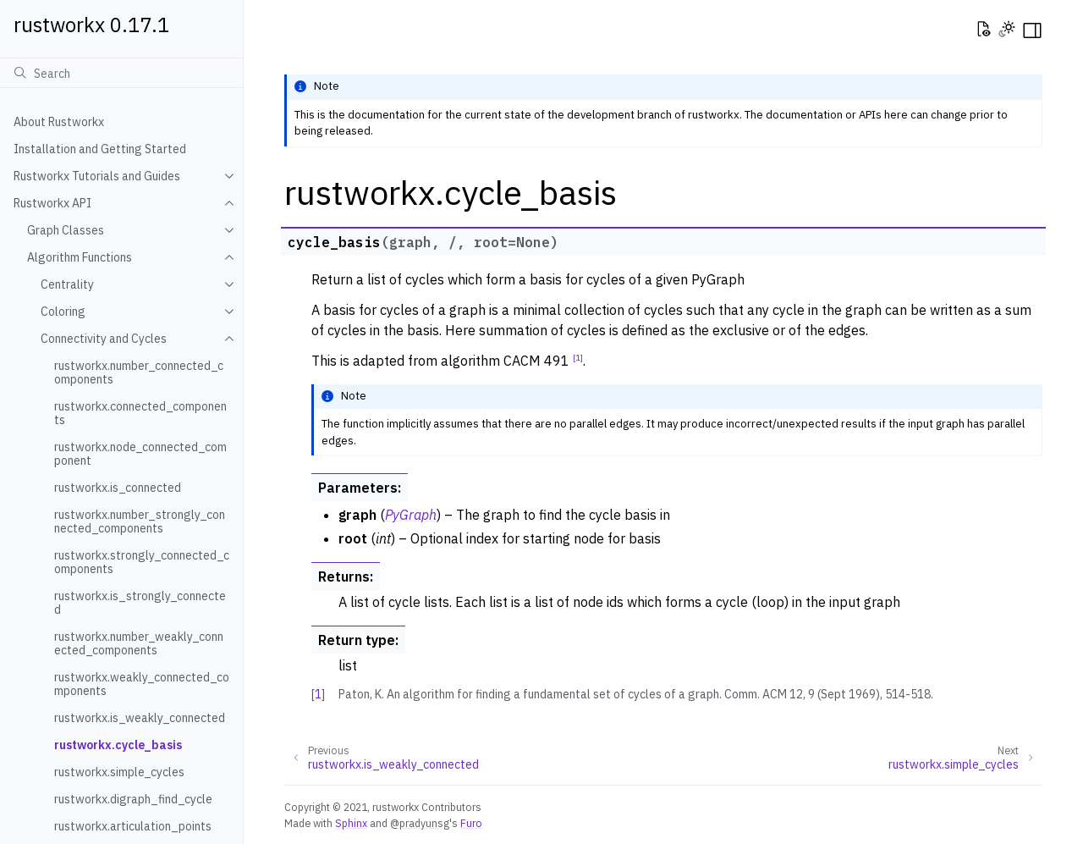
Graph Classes (65, 230)
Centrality (67, 284)
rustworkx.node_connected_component (140, 453)
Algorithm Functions (79, 257)
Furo (471, 823)
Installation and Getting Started (100, 149)
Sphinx (351, 823)
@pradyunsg (419, 823)
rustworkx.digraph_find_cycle (133, 799)
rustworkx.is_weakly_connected (139, 717)
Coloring (63, 311)
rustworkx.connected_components (140, 413)
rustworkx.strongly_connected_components (141, 562)
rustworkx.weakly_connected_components (141, 684)
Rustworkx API (52, 203)
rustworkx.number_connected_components (138, 372)
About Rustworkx (59, 122)
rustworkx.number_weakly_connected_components (138, 643)
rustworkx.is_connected (117, 487)
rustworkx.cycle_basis (118, 745)
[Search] (121, 73)
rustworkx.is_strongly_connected (140, 602)
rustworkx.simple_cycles (119, 772)
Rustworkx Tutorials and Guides (97, 176)
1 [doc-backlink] (318, 694)
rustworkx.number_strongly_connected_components (139, 521)
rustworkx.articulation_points (133, 826)
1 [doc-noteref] (578, 356)
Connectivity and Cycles (104, 338)
